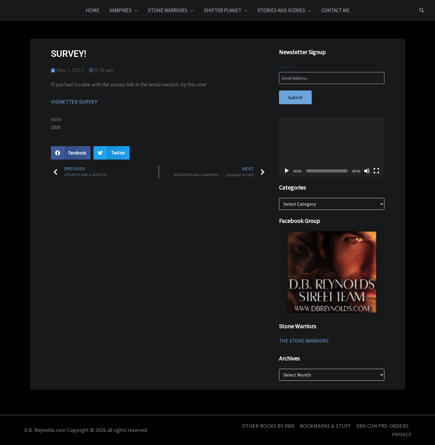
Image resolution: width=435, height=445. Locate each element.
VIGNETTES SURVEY (74, 102)
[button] (135, 10)
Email (285, 67)
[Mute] (367, 171)
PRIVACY (401, 434)
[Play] (287, 171)
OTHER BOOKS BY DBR (268, 425)
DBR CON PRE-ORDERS (382, 425)
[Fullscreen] (376, 171)
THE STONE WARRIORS (304, 341)
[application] (331, 147)
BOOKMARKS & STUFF (325, 425)
